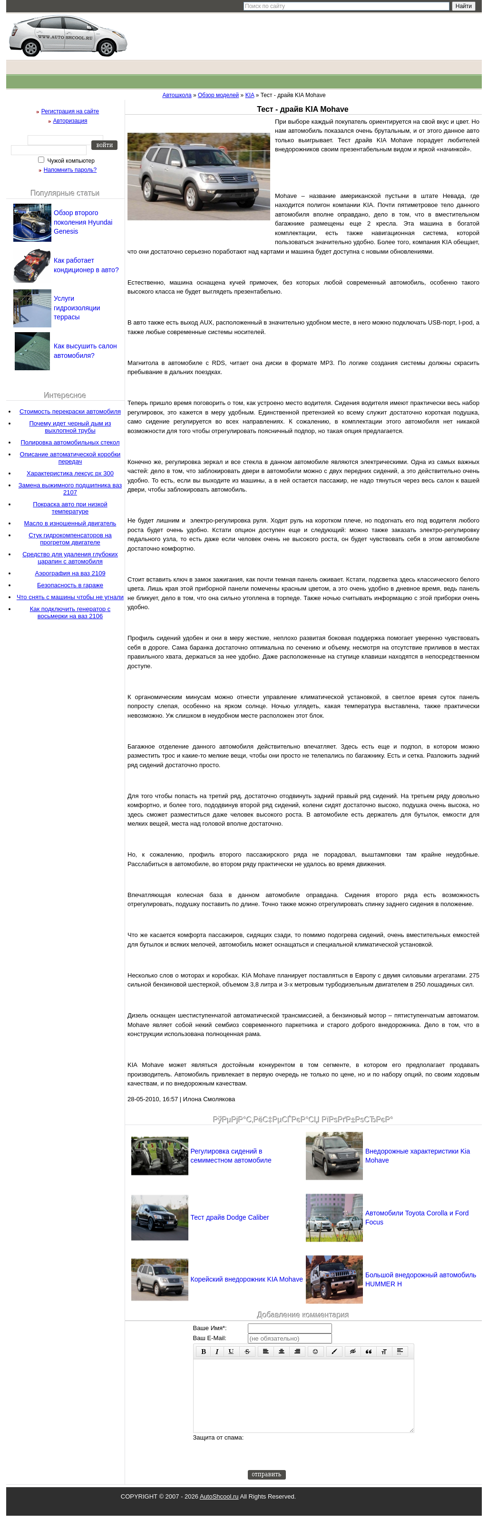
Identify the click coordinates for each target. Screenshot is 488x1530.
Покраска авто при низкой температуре (70, 508)
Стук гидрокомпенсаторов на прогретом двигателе (70, 539)
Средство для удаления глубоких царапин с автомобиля (70, 558)
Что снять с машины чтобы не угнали (70, 597)
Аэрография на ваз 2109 (70, 573)
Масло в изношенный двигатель (70, 523)
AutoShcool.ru (219, 1510)
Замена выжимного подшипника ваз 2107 (70, 489)
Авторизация (70, 121)
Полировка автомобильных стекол (70, 442)
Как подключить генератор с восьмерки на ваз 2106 (70, 612)
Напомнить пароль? (70, 170)
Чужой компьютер (70, 161)
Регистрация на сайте (70, 111)
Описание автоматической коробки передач (70, 458)
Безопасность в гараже (70, 585)
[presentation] (320, 1465)
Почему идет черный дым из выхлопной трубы (70, 427)
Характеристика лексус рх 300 (70, 473)
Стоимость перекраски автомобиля (70, 411)
